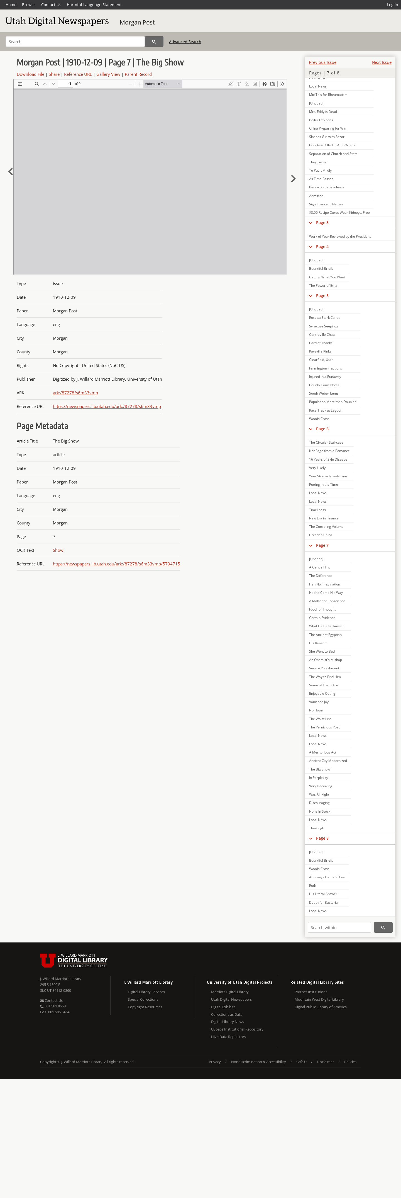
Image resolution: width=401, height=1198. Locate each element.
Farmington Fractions (325, 368)
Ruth (312, 885)
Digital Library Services (146, 991)
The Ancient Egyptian (325, 634)
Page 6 (322, 428)
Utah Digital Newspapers (231, 999)
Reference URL (78, 74)
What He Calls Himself (326, 626)
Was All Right (319, 794)
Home (11, 4)
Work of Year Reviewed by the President (340, 236)
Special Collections (143, 999)
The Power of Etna (323, 285)
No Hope (316, 710)
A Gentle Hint (319, 567)
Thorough (316, 828)
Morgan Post (137, 22)
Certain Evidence (322, 617)
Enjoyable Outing (322, 693)
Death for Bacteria (323, 902)
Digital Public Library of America (321, 1006)
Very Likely (317, 467)
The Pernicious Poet (324, 727)
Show (58, 550)
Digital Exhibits (223, 1006)
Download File (30, 74)
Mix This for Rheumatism (328, 94)
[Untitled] (316, 103)
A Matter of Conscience (327, 601)
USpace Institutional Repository (237, 1029)
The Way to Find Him (325, 676)
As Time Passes (321, 178)
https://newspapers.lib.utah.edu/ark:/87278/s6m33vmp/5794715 (116, 564)
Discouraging (319, 802)
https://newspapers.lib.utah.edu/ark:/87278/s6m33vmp (107, 406)
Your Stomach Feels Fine (328, 476)
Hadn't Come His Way (326, 592)
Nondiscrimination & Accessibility (258, 1061)
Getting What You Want (327, 277)
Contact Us (51, 4)
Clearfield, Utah (321, 359)
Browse (29, 4)
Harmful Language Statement (94, 4)
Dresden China (320, 535)
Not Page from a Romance (329, 450)
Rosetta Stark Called (324, 317)
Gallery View (108, 74)
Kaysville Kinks (320, 351)
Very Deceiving (320, 786)
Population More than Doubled (332, 401)
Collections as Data (226, 1014)
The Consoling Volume (326, 526)
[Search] (75, 41)
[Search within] (339, 927)
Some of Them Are (323, 685)
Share (54, 74)
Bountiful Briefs (321, 268)
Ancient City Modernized (328, 760)
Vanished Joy (319, 701)
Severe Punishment (324, 668)
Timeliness (317, 509)
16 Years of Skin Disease (328, 459)
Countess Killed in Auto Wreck (332, 145)
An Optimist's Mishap (325, 659)
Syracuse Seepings (323, 326)
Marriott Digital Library (230, 991)
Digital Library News (227, 1021)
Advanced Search (185, 41)
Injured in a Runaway (325, 376)
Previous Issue (322, 62)
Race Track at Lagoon (325, 410)
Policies (350, 1061)
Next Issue (382, 62)
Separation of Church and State (333, 153)
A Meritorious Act (322, 752)
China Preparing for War (328, 128)
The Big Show (319, 769)
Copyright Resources (145, 1006)
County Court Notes (324, 385)
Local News (318, 78)
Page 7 (322, 545)
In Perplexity (318, 777)
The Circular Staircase (326, 442)
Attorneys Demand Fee (327, 877)
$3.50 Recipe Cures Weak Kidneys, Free (339, 212)
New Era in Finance (324, 518)
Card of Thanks (320, 343)
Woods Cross (319, 418)
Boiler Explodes (321, 120)
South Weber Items (324, 393)
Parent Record (138, 74)
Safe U (301, 1061)
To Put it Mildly (320, 170)
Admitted (316, 195)
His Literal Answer (323, 893)
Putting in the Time (323, 484)
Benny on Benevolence (326, 187)
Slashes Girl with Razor (326, 136)
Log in (392, 4)
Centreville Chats (322, 334)
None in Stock (319, 811)
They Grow (317, 162)
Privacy (215, 1061)
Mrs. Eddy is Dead (323, 111)
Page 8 (322, 838)
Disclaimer (325, 1061)
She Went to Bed (322, 651)
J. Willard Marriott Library (60, 978)
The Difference (320, 575)
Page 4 (322, 246)
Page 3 (322, 222)
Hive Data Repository (228, 1036)
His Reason (317, 643)
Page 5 (322, 295)
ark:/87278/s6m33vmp (75, 392)
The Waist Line (320, 718)
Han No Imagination (324, 584)
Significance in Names (326, 204)
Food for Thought (322, 609)
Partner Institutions (311, 991)
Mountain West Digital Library (319, 999)
